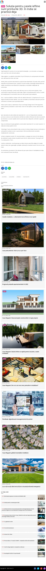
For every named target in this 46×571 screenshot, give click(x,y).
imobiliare (19, 176)
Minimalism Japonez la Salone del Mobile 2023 (13, 496)
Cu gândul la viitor (7, 521)
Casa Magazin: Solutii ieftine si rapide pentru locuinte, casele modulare (20, 352)
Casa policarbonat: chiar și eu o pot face (14, 250)
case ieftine (4, 176)
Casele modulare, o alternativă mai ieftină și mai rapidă (19, 217)
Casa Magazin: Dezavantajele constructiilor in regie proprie (20, 318)
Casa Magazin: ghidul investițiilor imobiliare (15, 453)
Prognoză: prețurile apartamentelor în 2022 (15, 284)
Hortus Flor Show (7, 534)
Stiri (24, 15)
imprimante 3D (26, 176)
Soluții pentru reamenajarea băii (10, 502)
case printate (11, 176)
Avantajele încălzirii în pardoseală (11, 553)
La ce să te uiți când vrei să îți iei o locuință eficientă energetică (21, 486)
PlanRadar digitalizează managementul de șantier (17, 419)
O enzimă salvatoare (8, 528)
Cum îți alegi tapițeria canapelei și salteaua (13, 547)
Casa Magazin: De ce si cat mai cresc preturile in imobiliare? (20, 385)
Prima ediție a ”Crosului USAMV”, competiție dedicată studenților (18, 540)
